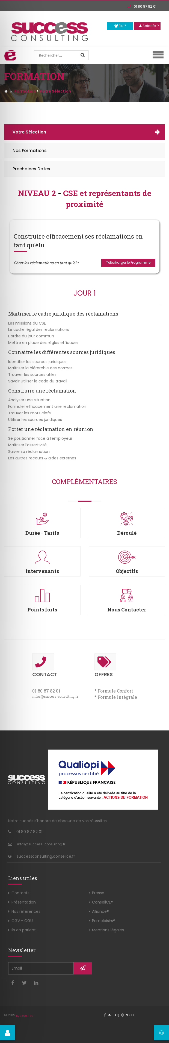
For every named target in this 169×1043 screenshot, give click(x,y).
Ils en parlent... (24, 930)
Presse (98, 893)
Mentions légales (108, 930)
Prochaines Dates (31, 169)
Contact (44, 665)
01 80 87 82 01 (142, 6)
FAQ (116, 1015)
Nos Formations (30, 150)
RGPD (127, 1015)
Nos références (25, 911)
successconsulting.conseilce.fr (46, 856)
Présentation (23, 902)
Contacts (20, 893)
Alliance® (100, 911)
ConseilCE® (102, 902)
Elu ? (120, 25)
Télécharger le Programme (128, 262)
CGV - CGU (22, 920)
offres (105, 665)
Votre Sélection (29, 132)
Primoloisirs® (103, 920)
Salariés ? (149, 25)
